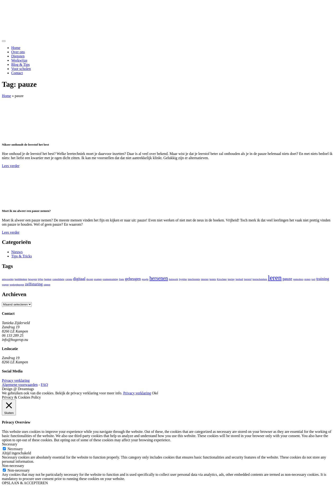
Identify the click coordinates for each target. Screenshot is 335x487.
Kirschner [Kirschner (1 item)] (222, 279)
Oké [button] (155, 393)
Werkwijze (19, 60)
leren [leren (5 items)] (275, 277)
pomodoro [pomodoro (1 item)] (298, 279)
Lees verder (10, 166)
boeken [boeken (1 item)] (47, 279)
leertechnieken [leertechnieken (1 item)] (259, 279)
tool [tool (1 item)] (313, 279)
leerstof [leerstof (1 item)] (248, 279)
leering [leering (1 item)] (231, 279)
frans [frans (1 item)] (121, 279)
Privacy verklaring (16, 380)
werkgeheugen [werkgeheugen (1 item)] (17, 284)
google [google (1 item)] (145, 279)
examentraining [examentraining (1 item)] (110, 279)
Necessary (15, 449)
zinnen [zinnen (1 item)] (47, 284)
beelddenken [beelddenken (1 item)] (20, 279)
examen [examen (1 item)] (98, 279)
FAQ (44, 385)
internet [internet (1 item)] (205, 279)
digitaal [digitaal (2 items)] (79, 278)
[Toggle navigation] (4, 41)
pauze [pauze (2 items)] (287, 278)
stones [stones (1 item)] (307, 279)
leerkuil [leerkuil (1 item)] (239, 279)
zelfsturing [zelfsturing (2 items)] (34, 284)
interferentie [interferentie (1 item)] (194, 279)
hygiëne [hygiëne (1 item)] (183, 279)
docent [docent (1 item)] (89, 279)
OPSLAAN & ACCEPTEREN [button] (25, 483)
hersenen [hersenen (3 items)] (158, 278)
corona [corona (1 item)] (68, 279)
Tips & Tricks (21, 256)
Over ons (18, 52)
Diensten (18, 56)
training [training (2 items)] (322, 278)
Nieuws (17, 252)
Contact (17, 73)
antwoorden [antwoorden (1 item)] (8, 279)
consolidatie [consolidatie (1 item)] (58, 279)
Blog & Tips (20, 65)
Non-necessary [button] (13, 466)
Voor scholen (21, 69)
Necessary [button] (9, 444)
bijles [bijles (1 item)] (40, 279)
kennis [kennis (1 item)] (212, 279)
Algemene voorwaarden (20, 385)
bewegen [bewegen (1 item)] (32, 279)
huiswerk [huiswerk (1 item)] (173, 279)
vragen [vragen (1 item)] (5, 284)
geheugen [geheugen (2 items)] (133, 278)
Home (15, 48)
